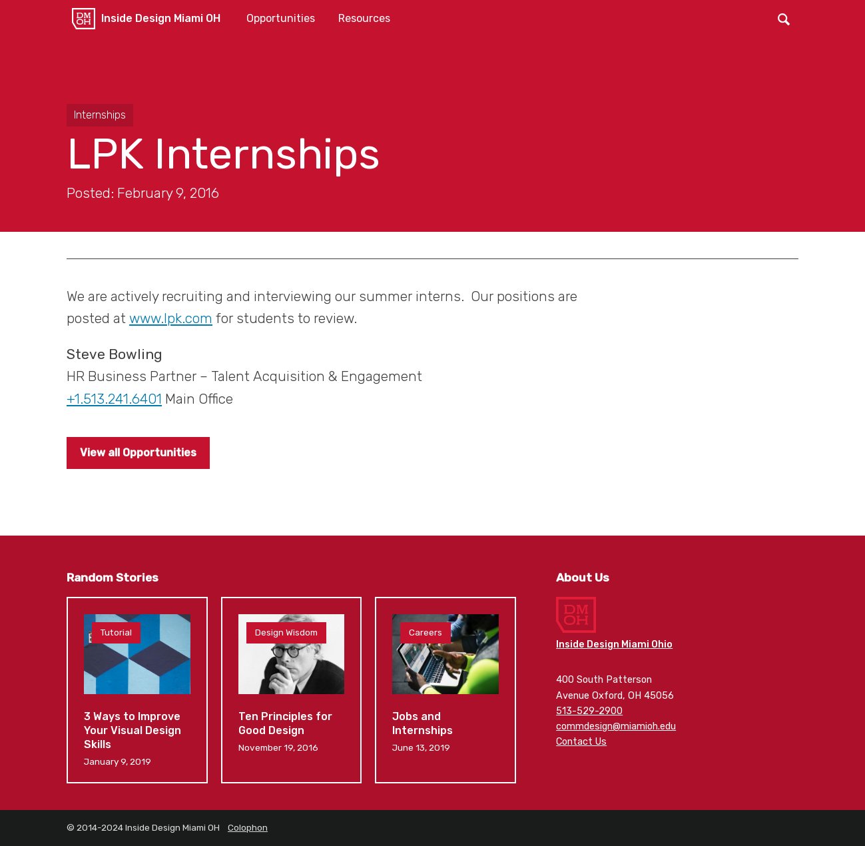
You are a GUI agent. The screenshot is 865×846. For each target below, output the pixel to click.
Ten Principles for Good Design (291, 690)
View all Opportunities (138, 452)
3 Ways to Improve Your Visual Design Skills (137, 690)
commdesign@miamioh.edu (616, 726)
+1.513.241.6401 (114, 399)
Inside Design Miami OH (160, 18)
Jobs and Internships (445, 690)
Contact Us (581, 741)
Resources (364, 18)
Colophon (248, 827)
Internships (100, 115)
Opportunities (280, 18)
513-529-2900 (589, 711)
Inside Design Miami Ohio (614, 644)
